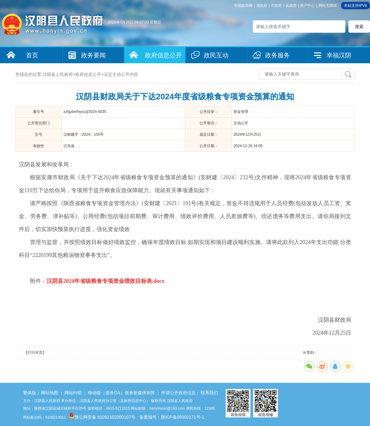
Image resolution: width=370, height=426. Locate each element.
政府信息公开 (163, 55)
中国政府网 (243, 5)
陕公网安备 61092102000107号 (101, 417)
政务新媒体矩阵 (140, 392)
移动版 (94, 392)
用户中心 (307, 5)
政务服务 (277, 55)
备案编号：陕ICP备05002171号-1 (171, 417)
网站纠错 (73, 392)
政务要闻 (93, 55)
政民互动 (216, 55)
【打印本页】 (35, 352)
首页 (32, 55)
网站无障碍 (328, 5)
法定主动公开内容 (121, 74)
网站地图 (49, 392)
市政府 (276, 5)
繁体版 (29, 392)
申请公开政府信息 (178, 392)
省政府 (261, 5)
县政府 (291, 5)
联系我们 (209, 392)
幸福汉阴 (339, 55)
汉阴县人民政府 (58, 74)
